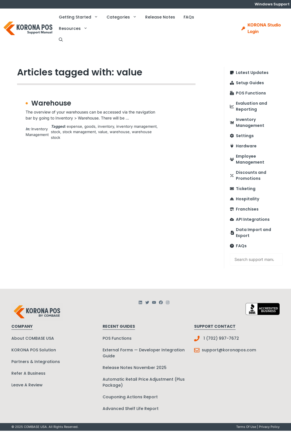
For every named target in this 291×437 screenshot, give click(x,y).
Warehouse (51, 103)
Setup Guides (250, 83)
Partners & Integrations (35, 361)
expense (74, 126)
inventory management (136, 126)
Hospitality (247, 199)
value (102, 131)
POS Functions (251, 93)
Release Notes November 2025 (135, 367)
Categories (124, 17)
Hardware (246, 146)
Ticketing (245, 188)
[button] (61, 40)
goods (89, 126)
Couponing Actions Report (130, 397)
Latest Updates (252, 72)
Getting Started (80, 17)
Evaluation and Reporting (251, 106)
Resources (75, 28)
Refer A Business (28, 373)
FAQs (189, 17)
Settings (245, 136)
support (210, 350)
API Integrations (253, 219)
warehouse (120, 131)
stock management (79, 131)
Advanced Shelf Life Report (131, 408)
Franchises (247, 209)
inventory (106, 126)
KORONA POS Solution (33, 350)
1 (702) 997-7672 (221, 338)
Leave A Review (27, 385)
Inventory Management (250, 122)
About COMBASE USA (32, 338)
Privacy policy (269, 427)
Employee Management (250, 159)
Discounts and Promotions (251, 175)
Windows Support (272, 4)
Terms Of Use (246, 427)
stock (55, 131)
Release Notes (160, 17)
